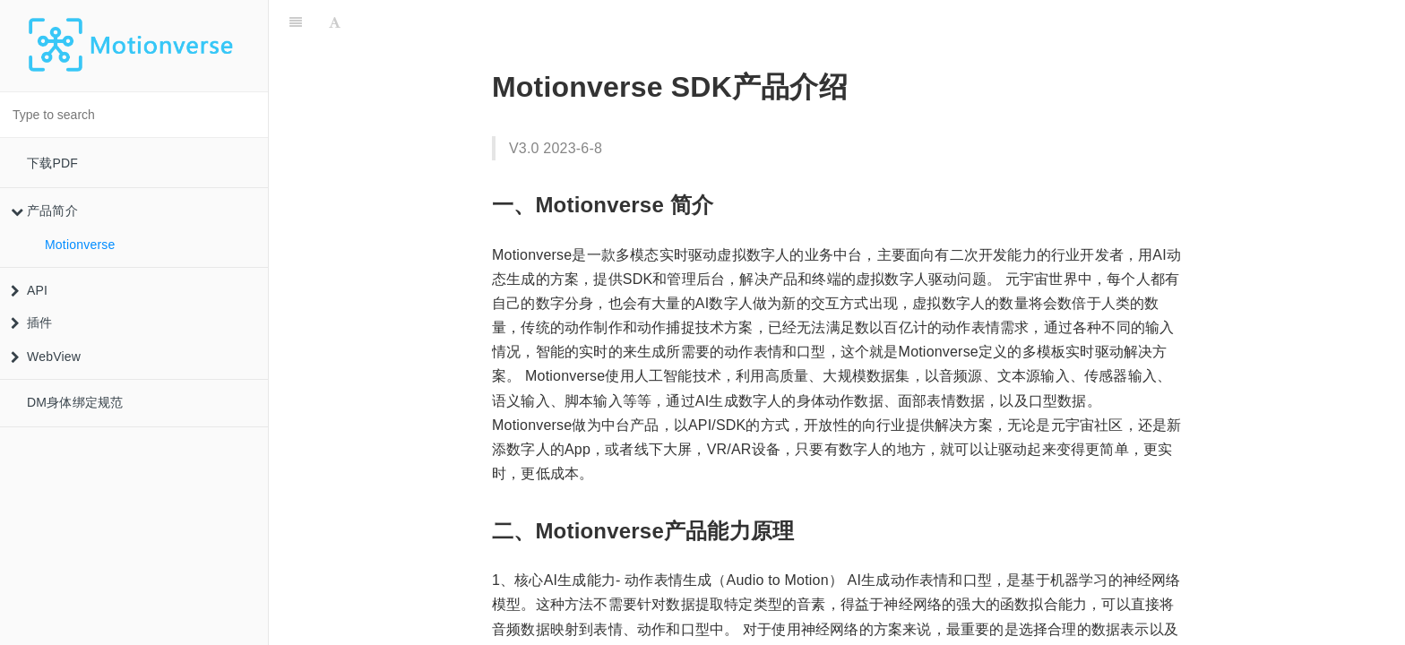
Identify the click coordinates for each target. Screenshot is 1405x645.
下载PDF (52, 163)
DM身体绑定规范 (75, 402)
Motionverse (80, 244)
